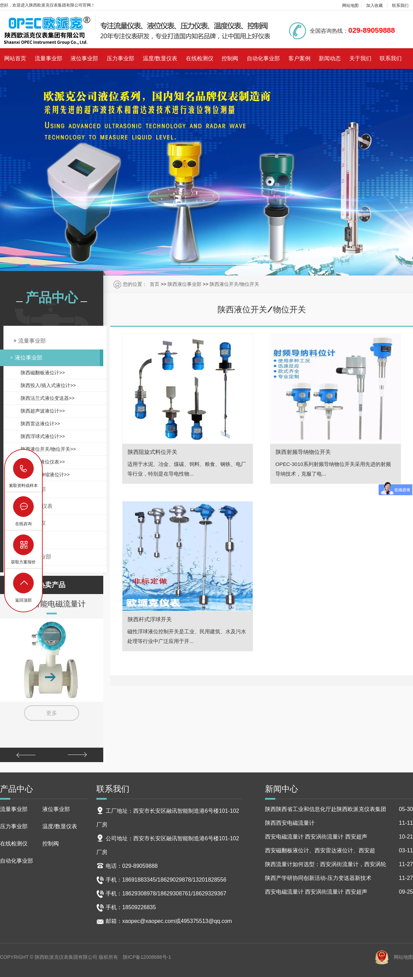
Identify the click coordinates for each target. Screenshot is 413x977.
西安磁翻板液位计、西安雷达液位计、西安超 (339, 850)
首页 (154, 284)
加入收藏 (374, 5)
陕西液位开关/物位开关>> (48, 449)
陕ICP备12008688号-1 (147, 957)
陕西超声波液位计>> (43, 411)
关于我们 (360, 58)
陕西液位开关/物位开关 (234, 284)
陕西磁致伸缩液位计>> (45, 474)
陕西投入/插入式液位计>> (48, 385)
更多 (51, 713)
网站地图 (350, 5)
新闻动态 (330, 58)
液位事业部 (84, 58)
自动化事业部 (263, 58)
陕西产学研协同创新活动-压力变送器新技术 (339, 878)
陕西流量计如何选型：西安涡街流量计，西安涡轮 (339, 864)
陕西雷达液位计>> (40, 423)
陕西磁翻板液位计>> (43, 372)
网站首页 (15, 58)
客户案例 (299, 58)
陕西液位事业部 (184, 284)
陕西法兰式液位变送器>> (47, 398)
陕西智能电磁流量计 (52, 604)
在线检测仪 (199, 58)
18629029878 (23, 468)
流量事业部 (48, 58)
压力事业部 (120, 58)
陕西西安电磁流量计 (339, 823)
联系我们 (400, 5)
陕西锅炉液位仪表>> (43, 462)
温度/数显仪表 (160, 58)
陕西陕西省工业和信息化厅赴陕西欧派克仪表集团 (339, 809)
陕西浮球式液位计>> (43, 436)
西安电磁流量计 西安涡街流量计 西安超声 (339, 836)
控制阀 (230, 58)
